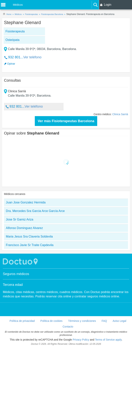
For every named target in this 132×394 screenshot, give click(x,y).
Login (107, 4)
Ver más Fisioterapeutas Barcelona (66, 121)
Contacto (68, 326)
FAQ (104, 320)
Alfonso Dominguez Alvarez (24, 228)
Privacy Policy (81, 339)
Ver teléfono (32, 57)
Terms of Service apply (108, 339)
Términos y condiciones (82, 320)
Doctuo (21, 261)
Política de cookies (51, 320)
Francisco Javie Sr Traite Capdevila (30, 245)
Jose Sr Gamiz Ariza (19, 219)
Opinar (11, 63)
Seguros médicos (16, 274)
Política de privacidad (22, 320)
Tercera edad (13, 285)
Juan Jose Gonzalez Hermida (26, 202)
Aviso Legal (119, 320)
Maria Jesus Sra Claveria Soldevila (29, 236)
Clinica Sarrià (120, 114)
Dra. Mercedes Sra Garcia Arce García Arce (35, 211)
